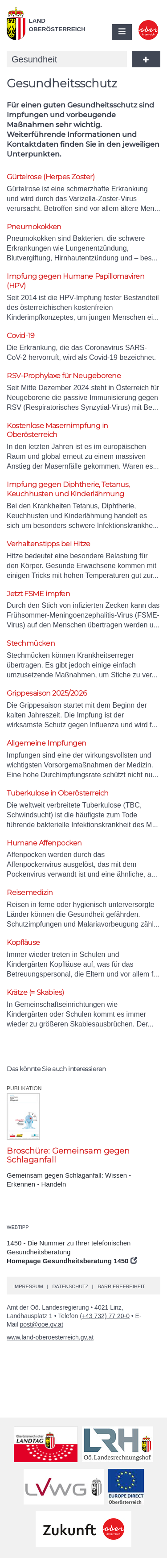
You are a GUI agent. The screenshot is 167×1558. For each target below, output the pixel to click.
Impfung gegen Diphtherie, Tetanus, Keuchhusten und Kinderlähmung (68, 489)
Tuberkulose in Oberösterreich (58, 793)
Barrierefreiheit (121, 1286)
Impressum (28, 1286)
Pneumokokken (34, 227)
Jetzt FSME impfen (38, 593)
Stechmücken (31, 643)
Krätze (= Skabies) (35, 992)
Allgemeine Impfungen (46, 743)
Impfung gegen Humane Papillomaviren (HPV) (75, 281)
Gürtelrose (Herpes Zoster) (50, 177)
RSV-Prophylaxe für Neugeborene (64, 375)
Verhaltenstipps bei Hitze (48, 544)
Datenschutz (70, 1286)
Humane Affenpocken (44, 843)
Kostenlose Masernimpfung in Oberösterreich (57, 430)
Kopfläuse (23, 942)
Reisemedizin (30, 892)
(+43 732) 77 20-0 (105, 1315)
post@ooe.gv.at (41, 1324)
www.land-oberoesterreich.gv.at (50, 1337)
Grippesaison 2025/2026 (47, 693)
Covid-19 (20, 335)
